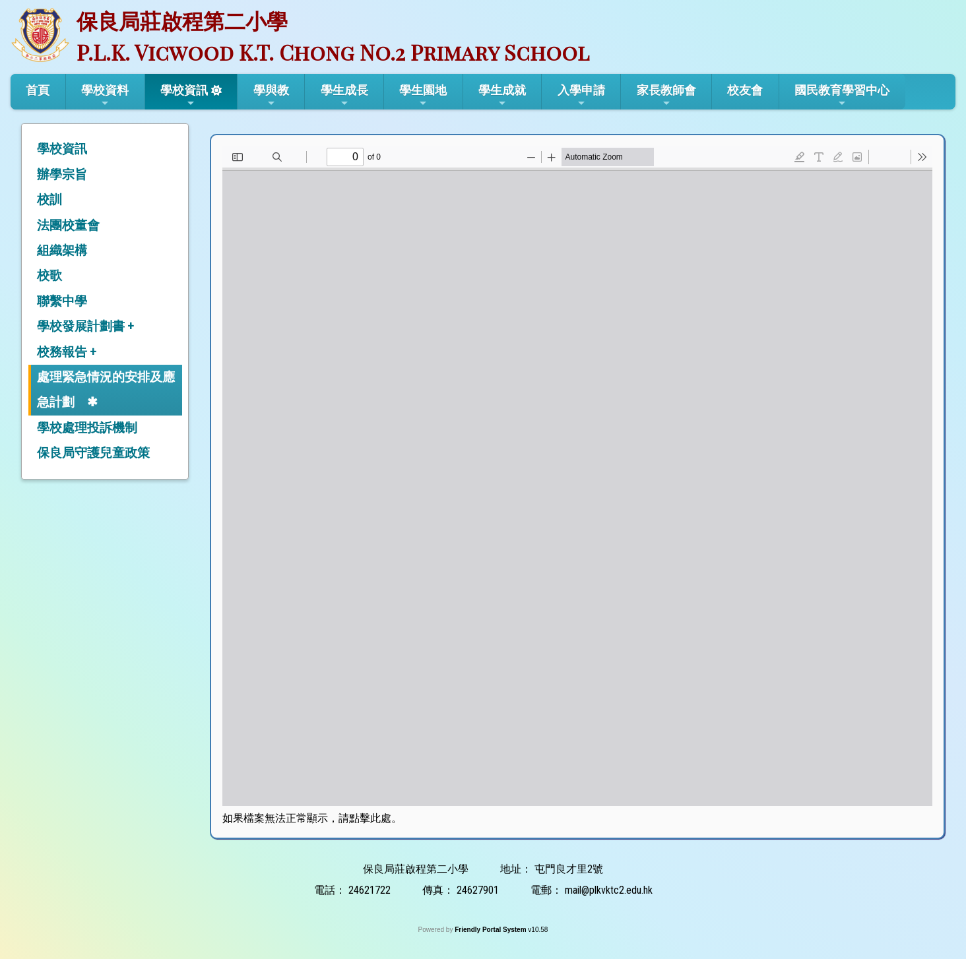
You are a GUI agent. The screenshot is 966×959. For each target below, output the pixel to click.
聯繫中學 (62, 301)
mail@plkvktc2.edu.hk (609, 890)
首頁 (37, 90)
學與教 (271, 95)
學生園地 (423, 95)
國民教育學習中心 (841, 95)
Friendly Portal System (491, 929)
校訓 (49, 199)
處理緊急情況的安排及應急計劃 (106, 389)
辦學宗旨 (62, 174)
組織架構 (62, 250)
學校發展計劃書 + (85, 326)
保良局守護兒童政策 (93, 452)
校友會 (745, 90)
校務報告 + (66, 351)
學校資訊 (184, 95)
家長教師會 (666, 95)
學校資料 (105, 95)
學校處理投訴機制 (87, 427)
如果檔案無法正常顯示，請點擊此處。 (312, 818)
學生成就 (502, 95)
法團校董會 (68, 225)
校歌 (49, 275)
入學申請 (581, 95)
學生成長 (344, 95)
